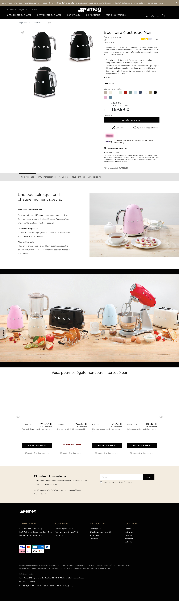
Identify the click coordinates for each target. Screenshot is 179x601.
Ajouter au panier (131, 120)
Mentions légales (81, 568)
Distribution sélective (100, 568)
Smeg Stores (22, 10)
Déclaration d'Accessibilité (60, 568)
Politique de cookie (122, 565)
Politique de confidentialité (100, 565)
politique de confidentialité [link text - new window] (122, 482)
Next (161, 416)
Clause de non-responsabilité (72, 565)
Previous (18, 416)
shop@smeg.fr (69, 586)
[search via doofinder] (146, 16)
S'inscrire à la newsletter (50, 476)
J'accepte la (117, 482)
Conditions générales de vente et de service (38, 565)
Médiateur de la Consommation (32, 568)
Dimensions (109, 83)
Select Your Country (26, 574)
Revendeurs (11, 10)
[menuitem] (20, 15)
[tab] (27, 177)
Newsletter (33, 10)
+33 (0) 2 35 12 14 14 (30, 586)
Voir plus (107, 77)
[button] (22, 32)
